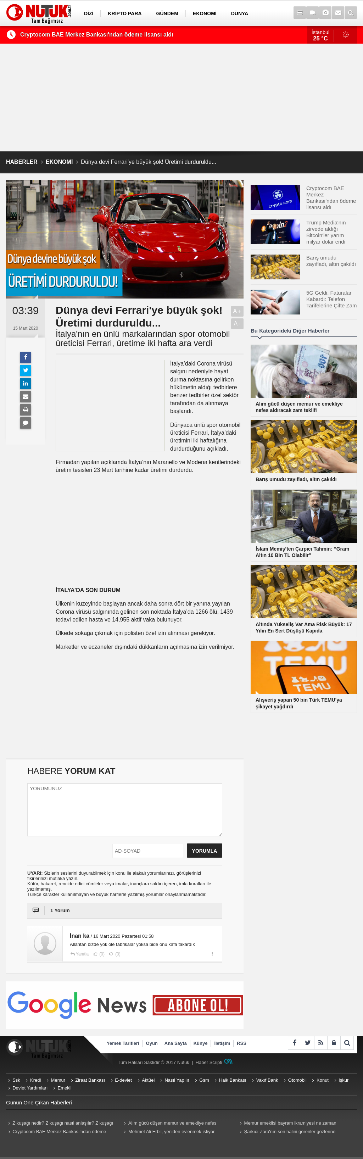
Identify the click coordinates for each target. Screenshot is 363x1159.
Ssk (16, 1080)
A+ (237, 311)
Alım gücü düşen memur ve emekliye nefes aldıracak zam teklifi (169, 1123)
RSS (241, 1043)
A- (237, 324)
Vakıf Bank (267, 1080)
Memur (58, 1080)
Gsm (204, 1080)
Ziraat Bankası (90, 1080)
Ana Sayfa (175, 1043)
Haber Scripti (209, 1062)
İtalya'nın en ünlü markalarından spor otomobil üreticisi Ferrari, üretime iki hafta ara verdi (143, 338)
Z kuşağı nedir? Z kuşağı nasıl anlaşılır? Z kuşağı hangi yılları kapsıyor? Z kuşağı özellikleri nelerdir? (59, 1123)
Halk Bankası (232, 1080)
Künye (201, 1043)
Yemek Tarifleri (123, 1043)
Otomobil (297, 1080)
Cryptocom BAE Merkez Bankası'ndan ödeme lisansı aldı (96, 35)
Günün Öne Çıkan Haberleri (39, 1102)
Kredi (35, 1080)
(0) (101, 954)
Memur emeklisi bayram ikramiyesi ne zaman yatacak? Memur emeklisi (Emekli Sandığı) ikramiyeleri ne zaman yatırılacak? (294, 1123)
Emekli (65, 1088)
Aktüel (148, 1080)
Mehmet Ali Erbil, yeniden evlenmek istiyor (171, 1131)
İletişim (222, 1043)
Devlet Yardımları (30, 1088)
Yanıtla (82, 954)
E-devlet (123, 1080)
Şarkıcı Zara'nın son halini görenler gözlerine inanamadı (286, 1132)
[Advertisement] (181, 97)
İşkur (343, 1080)
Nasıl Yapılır (176, 1080)
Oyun (152, 1043)
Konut (323, 1080)
